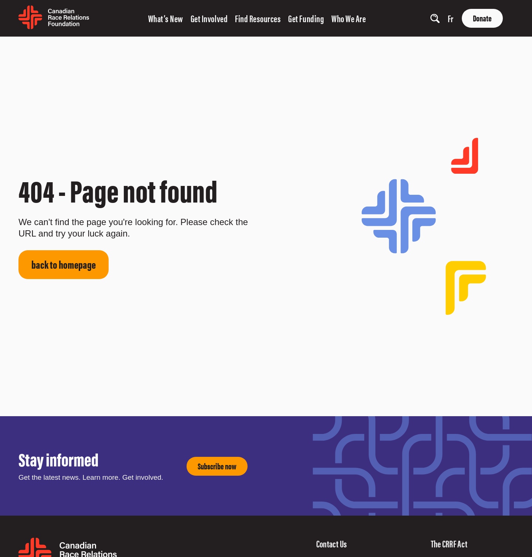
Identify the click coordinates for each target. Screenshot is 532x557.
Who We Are (348, 18)
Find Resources (258, 18)
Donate (482, 18)
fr (451, 18)
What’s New (165, 18)
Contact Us (331, 543)
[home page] (53, 26)
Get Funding (306, 18)
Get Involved (209, 18)
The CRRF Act (449, 543)
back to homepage (63, 264)
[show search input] (435, 18)
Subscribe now (217, 466)
